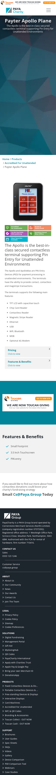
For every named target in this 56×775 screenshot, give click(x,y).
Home (5, 159)
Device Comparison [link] (13, 759)
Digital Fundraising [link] (13, 637)
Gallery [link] (7, 755)
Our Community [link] (11, 584)
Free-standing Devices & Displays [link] (20, 694)
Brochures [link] (8, 734)
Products (17, 159)
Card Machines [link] (11, 702)
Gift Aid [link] (7, 645)
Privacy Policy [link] (10, 614)
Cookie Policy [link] (10, 619)
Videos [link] (6, 751)
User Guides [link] (9, 738)
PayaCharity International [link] (16, 658)
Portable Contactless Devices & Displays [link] (20, 690)
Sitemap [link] (7, 623)
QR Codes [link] (8, 654)
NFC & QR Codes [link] (11, 711)
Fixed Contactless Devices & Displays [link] (20, 685)
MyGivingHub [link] (10, 650)
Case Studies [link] (10, 772)
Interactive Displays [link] (13, 698)
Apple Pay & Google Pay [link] (15, 666)
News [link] (6, 589)
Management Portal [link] (13, 641)
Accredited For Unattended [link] (17, 706)
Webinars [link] (8, 767)
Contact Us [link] (9, 597)
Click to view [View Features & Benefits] (26, 363)
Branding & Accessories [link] (15, 715)
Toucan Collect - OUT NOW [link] (17, 719)
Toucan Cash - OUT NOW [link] (16, 723)
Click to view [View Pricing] (26, 352)
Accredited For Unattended (20, 163)
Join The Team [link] (10, 601)
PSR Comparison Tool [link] (14, 763)
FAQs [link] (6, 747)
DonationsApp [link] (10, 675)
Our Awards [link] (9, 593)
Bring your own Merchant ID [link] (17, 671)
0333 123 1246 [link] (9, 556)
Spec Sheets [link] (9, 742)
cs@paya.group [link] (27, 494)
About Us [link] (8, 580)
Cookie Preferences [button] (13, 627)
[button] (48, 10)
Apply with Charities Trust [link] (16, 662)
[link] (14, 10)
